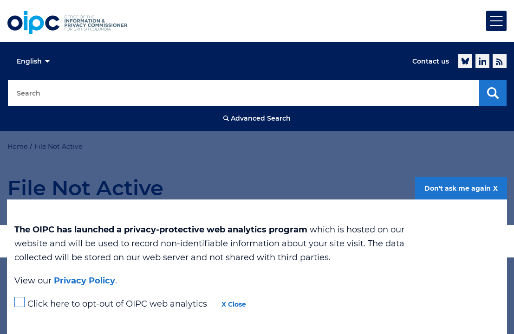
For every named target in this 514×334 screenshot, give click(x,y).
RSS (500, 61)
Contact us (430, 61)
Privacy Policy (84, 281)
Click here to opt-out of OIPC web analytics (117, 304)
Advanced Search (261, 118)
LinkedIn (482, 61)
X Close (233, 304)
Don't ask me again (457, 188)
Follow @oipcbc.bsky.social (465, 61)
